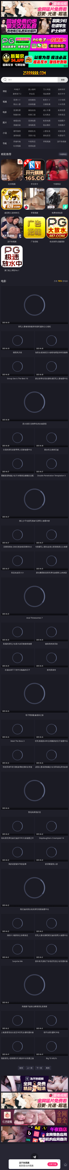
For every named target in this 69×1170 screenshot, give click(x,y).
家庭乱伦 (32, 131)
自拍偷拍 (32, 100)
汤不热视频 (61, 141)
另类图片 (61, 125)
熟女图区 (46, 125)
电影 (5, 112)
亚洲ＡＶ (17, 100)
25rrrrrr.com (34, 73)
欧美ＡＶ (46, 100)
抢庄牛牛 (61, 94)
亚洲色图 (32, 120)
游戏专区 (61, 89)
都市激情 (17, 131)
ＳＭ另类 (61, 104)
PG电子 (17, 89)
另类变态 (61, 114)
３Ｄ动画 (61, 100)
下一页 (39, 1068)
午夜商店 (32, 141)
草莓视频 (46, 141)
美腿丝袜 (17, 125)
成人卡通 (46, 110)
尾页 (48, 1068)
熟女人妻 (17, 104)
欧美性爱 (61, 110)
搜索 (63, 79)
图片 (5, 122)
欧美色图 (46, 120)
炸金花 (32, 94)
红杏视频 (17, 146)
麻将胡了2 (17, 94)
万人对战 (46, 89)
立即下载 (52, 1164)
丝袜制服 (32, 104)
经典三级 (32, 114)
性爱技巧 (61, 135)
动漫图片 (61, 120)
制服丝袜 (17, 114)
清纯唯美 (32, 125)
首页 (21, 1068)
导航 (5, 143)
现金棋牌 (46, 94)
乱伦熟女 (46, 114)
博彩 (5, 91)
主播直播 (46, 104)
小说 (5, 132)
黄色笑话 (46, 135)
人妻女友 (46, 131)
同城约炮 (17, 141)
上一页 (29, 1068)
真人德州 (32, 89)
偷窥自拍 (17, 120)
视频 (5, 101)
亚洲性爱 (17, 110)
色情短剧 (32, 146)
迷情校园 (17, 135)
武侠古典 (61, 131)
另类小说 (32, 135)
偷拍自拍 (32, 110)
